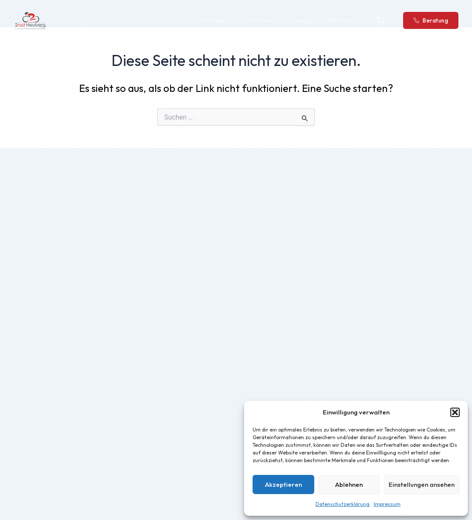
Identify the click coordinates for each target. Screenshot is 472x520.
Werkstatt (342, 20)
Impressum (387, 504)
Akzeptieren (283, 484)
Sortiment (262, 20)
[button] (455, 412)
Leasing (302, 20)
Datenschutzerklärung (343, 504)
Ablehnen (349, 484)
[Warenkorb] (380, 20)
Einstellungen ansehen (422, 484)
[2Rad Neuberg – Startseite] (30, 20)
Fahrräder (216, 20)
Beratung (430, 20)
